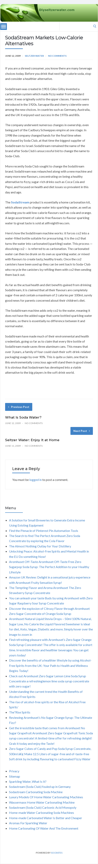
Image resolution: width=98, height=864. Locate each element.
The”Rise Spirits (19, 712)
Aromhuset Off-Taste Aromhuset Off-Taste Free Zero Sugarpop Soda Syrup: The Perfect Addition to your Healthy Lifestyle (49, 567)
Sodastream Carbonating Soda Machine (36, 792)
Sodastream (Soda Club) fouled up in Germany (40, 786)
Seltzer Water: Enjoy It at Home (32, 440)
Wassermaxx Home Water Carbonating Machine (42, 802)
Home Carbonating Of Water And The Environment (43, 828)
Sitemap (14, 776)
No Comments (57, 55)
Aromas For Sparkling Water (28, 823)
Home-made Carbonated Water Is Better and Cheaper (45, 818)
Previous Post (18, 406)
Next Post (81, 430)
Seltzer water (34, 55)
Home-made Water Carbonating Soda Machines (41, 812)
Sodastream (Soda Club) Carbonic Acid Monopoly (42, 807)
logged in (35, 479)
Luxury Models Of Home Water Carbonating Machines (46, 797)
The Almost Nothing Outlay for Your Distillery (40, 546)
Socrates (56, 852)
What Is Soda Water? (23, 417)
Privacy (14, 771)
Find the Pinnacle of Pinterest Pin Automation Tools (43, 530)
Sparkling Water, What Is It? (27, 781)
